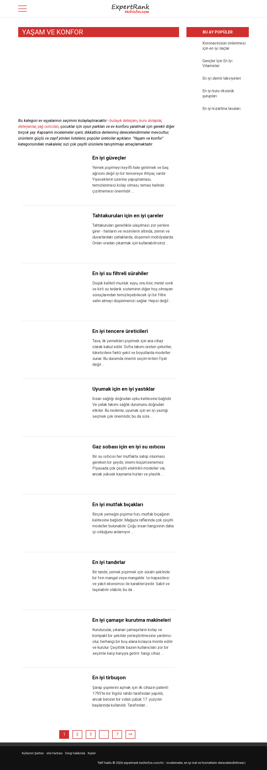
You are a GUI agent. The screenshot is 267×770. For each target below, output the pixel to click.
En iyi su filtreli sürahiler (120, 273)
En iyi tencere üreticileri (120, 331)
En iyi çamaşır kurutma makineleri (131, 620)
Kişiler (92, 753)
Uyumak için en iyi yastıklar (123, 389)
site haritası (54, 753)
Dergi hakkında (75, 753)
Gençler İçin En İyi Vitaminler (217, 63)
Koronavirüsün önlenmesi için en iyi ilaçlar (224, 46)
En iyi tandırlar (109, 562)
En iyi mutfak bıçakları (117, 504)
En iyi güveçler (109, 158)
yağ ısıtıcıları (48, 126)
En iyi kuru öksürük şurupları (218, 93)
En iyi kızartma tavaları (221, 108)
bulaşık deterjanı (124, 120)
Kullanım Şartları (33, 753)
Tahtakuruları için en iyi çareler (128, 216)
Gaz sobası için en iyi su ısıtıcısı (128, 447)
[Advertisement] (98, 78)
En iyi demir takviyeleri (221, 78)
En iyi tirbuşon (109, 678)
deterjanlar (27, 126)
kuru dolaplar (150, 120)
